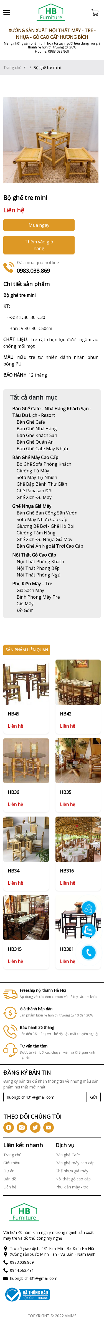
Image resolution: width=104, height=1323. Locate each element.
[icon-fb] (8, 1127)
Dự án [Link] (8, 1170)
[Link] (51, 12)
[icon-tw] (35, 1127)
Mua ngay (39, 225)
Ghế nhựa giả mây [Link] (31, 506)
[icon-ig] (22, 1127)
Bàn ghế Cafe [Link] (67, 1154)
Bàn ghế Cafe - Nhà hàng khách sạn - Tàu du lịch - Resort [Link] (51, 412)
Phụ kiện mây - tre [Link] (32, 584)
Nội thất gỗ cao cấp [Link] (34, 555)
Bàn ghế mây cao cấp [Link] (35, 457)
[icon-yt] (48, 1127)
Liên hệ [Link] (9, 1187)
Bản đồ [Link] (9, 1179)
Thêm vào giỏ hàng (39, 245)
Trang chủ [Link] (12, 67)
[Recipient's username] (45, 1097)
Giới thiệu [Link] (11, 1162)
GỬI (93, 1097)
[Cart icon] (96, 12)
